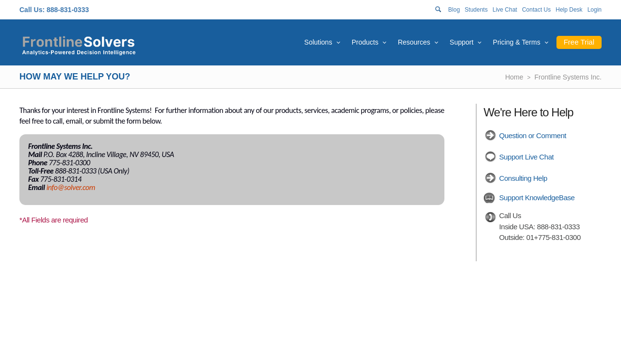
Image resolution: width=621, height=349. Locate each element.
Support (462, 42)
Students (476, 9)
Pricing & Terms (516, 42)
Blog (454, 9)
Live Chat (504, 9)
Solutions (318, 42)
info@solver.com (71, 187)
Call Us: (32, 10)
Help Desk (569, 9)
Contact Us (536, 9)
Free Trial (579, 42)
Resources (414, 42)
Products (365, 42)
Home (514, 77)
